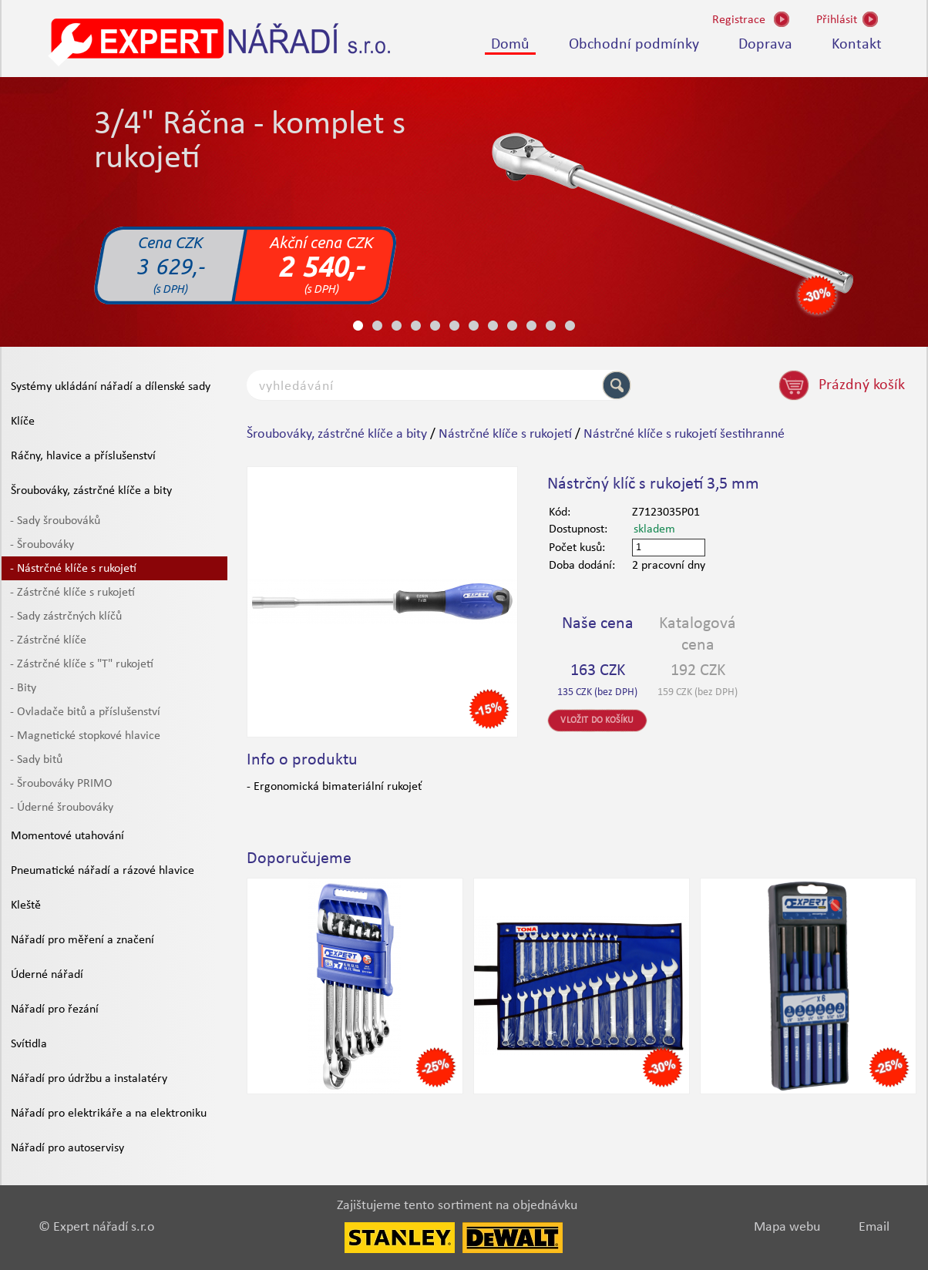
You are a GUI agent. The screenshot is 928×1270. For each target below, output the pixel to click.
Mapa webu (787, 1227)
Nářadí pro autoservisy (67, 1148)
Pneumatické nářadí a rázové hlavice (102, 871)
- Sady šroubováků (55, 521)
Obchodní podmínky (634, 44)
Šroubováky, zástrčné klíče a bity (91, 491)
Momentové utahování (67, 836)
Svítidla (29, 1044)
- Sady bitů (36, 760)
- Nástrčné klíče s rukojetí (73, 569)
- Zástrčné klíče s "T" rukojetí (81, 664)
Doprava (765, 44)
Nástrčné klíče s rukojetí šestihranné (684, 434)
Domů (510, 44)
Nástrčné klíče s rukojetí (505, 434)
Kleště (26, 905)
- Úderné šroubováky (61, 807)
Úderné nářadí (47, 975)
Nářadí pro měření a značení (82, 940)
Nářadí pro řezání (55, 1009)
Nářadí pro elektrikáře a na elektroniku (109, 1113)
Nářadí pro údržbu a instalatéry (89, 1079)
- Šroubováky (42, 545)
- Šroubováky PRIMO (61, 784)
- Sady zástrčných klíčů (66, 616)
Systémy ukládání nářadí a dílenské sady (110, 387)
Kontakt (857, 44)
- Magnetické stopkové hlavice (85, 736)
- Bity (23, 688)
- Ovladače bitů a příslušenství (85, 712)
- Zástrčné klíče (48, 640)
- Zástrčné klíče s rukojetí (72, 592)
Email (874, 1227)
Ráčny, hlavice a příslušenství (83, 456)
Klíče (23, 421)
